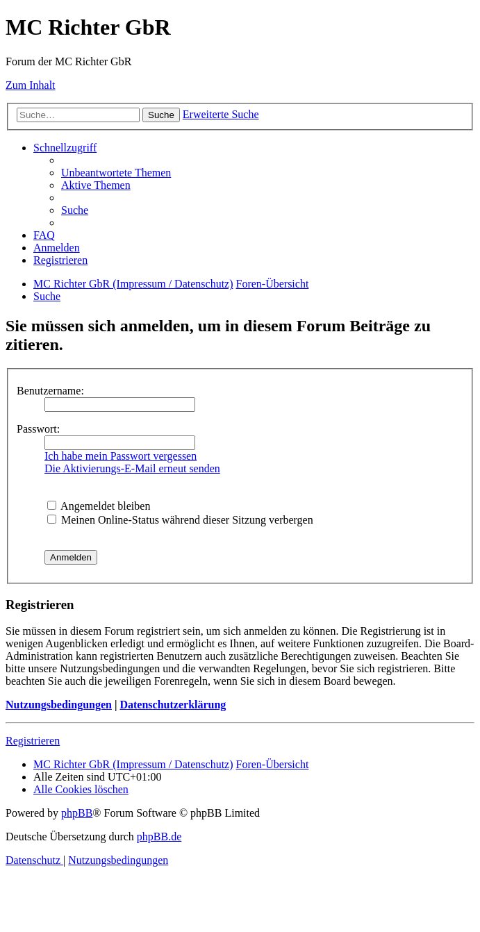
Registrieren (33, 741)
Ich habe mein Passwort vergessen (120, 456)
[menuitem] (116, 172)
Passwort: (38, 429)
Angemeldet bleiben (98, 506)
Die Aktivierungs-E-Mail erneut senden (132, 468)
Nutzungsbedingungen (59, 704)
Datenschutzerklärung (172, 704)
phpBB (76, 813)
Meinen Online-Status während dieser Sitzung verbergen (180, 520)
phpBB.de (159, 836)
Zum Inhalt (31, 85)
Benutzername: (50, 391)
